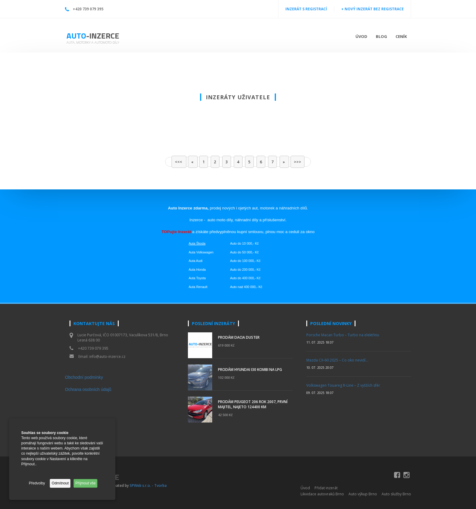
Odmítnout (60, 483)
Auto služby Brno (396, 494)
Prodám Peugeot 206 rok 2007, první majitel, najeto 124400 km (252, 404)
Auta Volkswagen (201, 252)
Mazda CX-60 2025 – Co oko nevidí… (337, 360)
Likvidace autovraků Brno (322, 494)
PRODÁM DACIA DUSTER (239, 337)
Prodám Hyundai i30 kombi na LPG (250, 369)
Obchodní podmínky (84, 377)
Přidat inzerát (326, 487)
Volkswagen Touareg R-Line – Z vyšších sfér (343, 385)
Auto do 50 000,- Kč (244, 252)
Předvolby (37, 483)
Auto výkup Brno (362, 494)
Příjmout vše (85, 483)
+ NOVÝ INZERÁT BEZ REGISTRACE (372, 9)
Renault (201, 287)
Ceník (401, 36)
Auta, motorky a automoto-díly (92, 42)
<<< (179, 162)
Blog (381, 36)
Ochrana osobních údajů (88, 389)
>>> (297, 162)
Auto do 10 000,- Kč (244, 243)
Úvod (361, 36)
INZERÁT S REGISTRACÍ (306, 9)
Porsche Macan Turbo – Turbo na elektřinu (342, 335)
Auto (92, 36)
